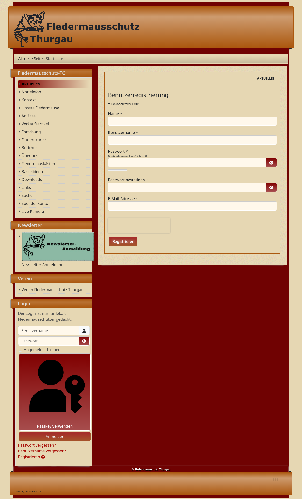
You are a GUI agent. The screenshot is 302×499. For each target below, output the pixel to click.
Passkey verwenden (55, 392)
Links (26, 187)
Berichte (29, 147)
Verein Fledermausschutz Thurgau (53, 289)
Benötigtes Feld (123, 104)
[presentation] (139, 225)
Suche (27, 195)
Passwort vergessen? (37, 445)
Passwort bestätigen (128, 179)
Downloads (32, 179)
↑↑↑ (275, 479)
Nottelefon (31, 92)
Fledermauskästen (38, 163)
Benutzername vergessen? (42, 451)
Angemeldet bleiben (42, 349)
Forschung (31, 131)
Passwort (118, 151)
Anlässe (29, 115)
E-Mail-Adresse (123, 198)
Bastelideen (32, 171)
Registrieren (31, 456)
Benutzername (123, 132)
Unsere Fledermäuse (40, 108)
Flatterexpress (34, 139)
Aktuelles (31, 84)
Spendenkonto (35, 203)
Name (115, 113)
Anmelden (55, 436)
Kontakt (29, 100)
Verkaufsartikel (35, 123)
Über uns (30, 155)
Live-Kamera (33, 211)
